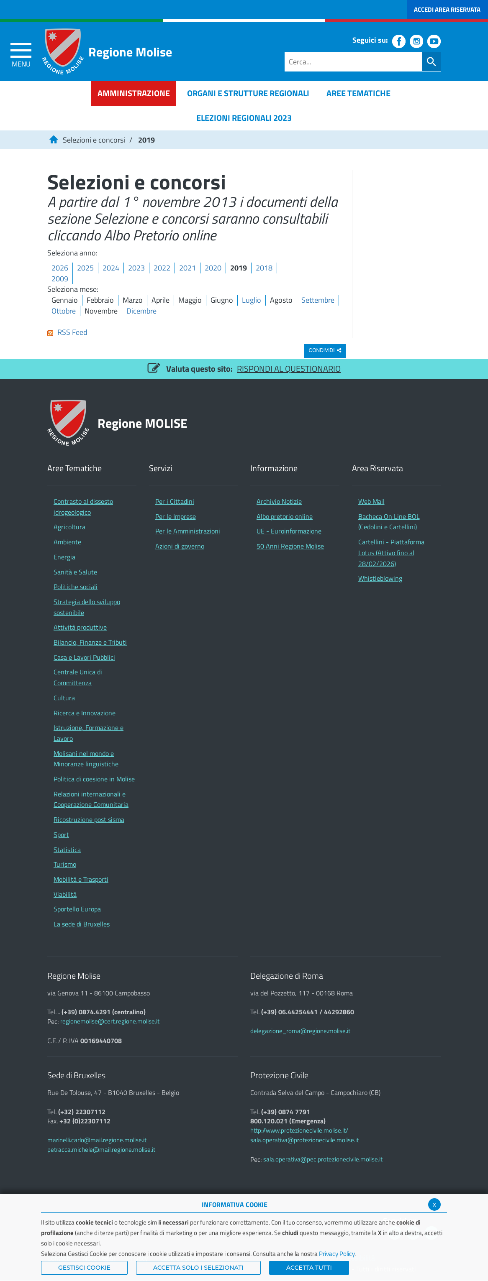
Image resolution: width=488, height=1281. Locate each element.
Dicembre (141, 310)
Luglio (251, 300)
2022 (162, 267)
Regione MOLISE (142, 422)
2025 (85, 267)
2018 (264, 267)
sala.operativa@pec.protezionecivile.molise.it (323, 1159)
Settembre (317, 300)
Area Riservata (377, 468)
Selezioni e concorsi (94, 139)
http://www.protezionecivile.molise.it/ (299, 1130)
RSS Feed (67, 332)
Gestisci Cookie (84, 1267)
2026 (59, 267)
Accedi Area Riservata (447, 9)
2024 (111, 267)
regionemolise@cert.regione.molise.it (109, 1021)
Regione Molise (130, 51)
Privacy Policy (336, 1253)
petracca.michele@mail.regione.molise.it (101, 1149)
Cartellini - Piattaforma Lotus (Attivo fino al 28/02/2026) (391, 552)
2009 (59, 278)
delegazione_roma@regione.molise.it (300, 1030)
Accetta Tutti (309, 1267)
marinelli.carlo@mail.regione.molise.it (96, 1140)
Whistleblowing (380, 578)
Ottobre (63, 310)
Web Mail (371, 501)
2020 (213, 267)
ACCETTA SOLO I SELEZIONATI (198, 1267)
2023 (136, 267)
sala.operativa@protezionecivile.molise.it (304, 1140)
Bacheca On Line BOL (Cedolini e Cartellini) (389, 521)
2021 (187, 267)
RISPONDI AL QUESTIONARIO (289, 368)
